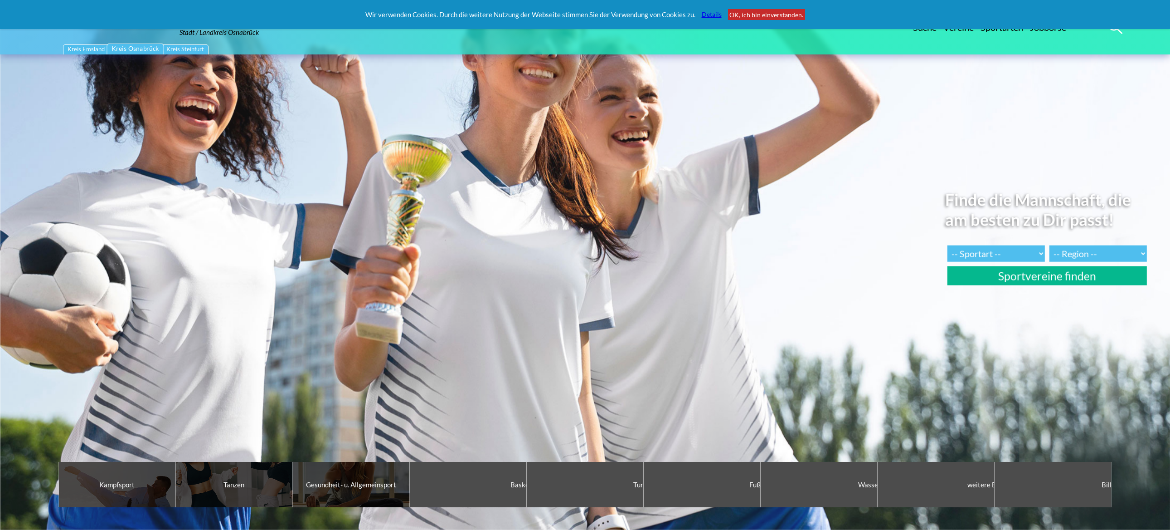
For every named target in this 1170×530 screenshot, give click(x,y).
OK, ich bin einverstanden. (766, 15)
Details (712, 14)
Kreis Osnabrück (136, 48)
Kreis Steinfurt (185, 49)
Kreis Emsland (86, 49)
